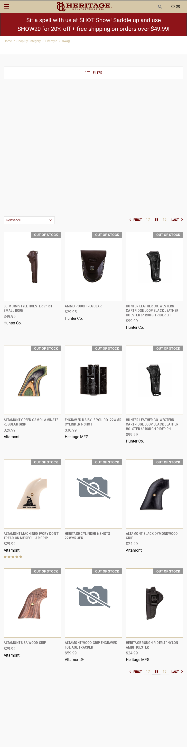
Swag (66, 41)
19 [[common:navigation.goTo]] (165, 219)
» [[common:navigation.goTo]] (177, 220)
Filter (93, 73)
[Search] (160, 6)
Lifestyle (51, 41)
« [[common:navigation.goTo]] (136, 220)
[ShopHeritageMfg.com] (84, 6)
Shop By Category (29, 41)
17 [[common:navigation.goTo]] (148, 219)
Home (8, 41)
